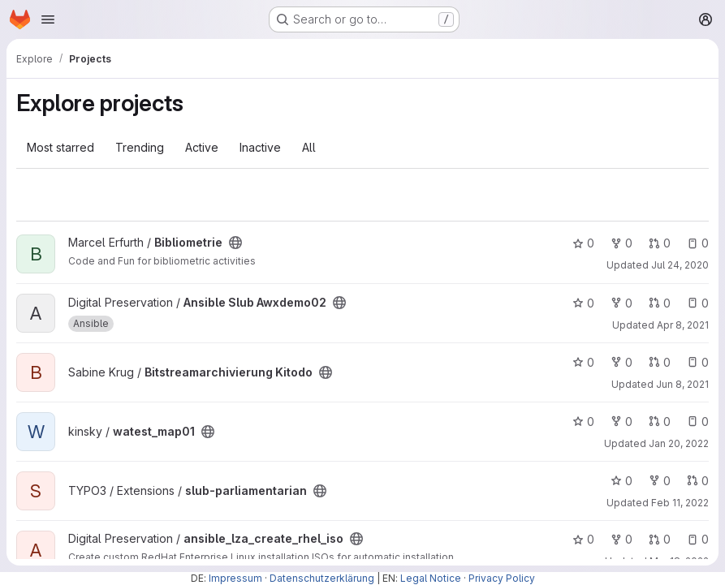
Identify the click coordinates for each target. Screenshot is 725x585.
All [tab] (309, 147)
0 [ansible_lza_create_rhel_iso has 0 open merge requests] (660, 539)
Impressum (235, 578)
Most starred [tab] (60, 147)
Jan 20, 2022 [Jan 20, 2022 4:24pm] (679, 443)
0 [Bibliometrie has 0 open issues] (698, 243)
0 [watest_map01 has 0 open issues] (698, 421)
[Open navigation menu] (48, 19)
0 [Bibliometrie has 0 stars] (583, 243)
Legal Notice (430, 578)
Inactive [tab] (260, 147)
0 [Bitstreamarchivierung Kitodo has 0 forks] (621, 362)
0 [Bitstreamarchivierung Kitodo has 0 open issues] (698, 362)
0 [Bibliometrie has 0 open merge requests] (660, 243)
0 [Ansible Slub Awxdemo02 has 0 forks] (621, 303)
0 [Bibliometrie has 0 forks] (621, 243)
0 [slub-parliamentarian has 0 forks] (660, 481)
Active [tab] (201, 147)
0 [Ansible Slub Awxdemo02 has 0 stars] (583, 303)
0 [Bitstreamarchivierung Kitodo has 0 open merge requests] (660, 362)
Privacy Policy (501, 578)
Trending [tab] (139, 147)
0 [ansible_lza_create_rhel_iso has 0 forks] (621, 539)
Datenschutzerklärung (322, 578)
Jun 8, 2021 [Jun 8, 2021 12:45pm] (682, 384)
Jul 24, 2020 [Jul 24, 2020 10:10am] (680, 265)
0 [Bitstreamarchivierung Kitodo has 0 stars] (583, 362)
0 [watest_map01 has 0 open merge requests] (660, 421)
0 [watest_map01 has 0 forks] (621, 421)
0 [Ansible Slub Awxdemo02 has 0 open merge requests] (660, 303)
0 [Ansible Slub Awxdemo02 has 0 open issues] (698, 303)
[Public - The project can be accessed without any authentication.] (235, 242)
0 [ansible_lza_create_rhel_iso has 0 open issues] (698, 539)
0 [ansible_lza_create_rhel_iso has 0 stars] (583, 539)
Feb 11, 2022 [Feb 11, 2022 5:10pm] (680, 503)
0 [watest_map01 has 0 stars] (583, 421)
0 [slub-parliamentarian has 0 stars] (621, 481)
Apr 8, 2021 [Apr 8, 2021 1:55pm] (683, 325)
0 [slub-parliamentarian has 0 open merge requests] (698, 481)
